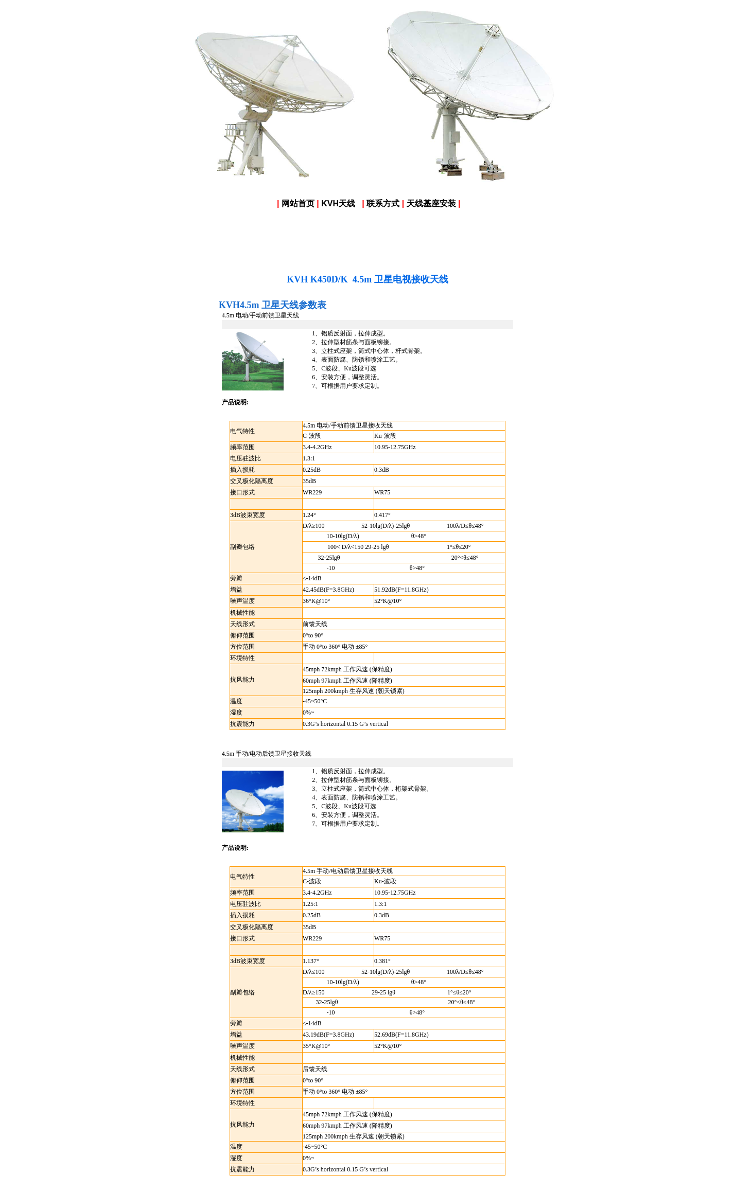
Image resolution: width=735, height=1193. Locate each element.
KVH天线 (338, 203)
